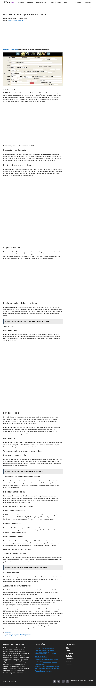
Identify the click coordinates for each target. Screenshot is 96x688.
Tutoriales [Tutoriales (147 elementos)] (39, 671)
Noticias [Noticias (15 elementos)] (49, 662)
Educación (30, 2)
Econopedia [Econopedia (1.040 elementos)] (41, 653)
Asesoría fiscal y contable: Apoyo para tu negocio (18, 634)
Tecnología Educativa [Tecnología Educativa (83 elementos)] (45, 668)
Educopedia (88, 2)
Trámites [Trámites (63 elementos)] (56, 668)
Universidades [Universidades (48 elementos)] (47, 671)
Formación (21, 2)
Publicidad (69, 656)
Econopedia (78, 2)
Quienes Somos (75, 680)
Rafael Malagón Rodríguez (16, 20)
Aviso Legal (83, 680)
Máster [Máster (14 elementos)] (45, 662)
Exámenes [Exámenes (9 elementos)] (56, 659)
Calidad (68, 650)
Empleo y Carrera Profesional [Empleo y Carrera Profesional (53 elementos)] (44, 659)
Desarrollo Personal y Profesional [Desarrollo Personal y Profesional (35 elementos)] (44, 650)
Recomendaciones (41, 2)
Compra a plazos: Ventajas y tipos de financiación (18, 636)
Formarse (6, 49)
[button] (90, 7)
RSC (67, 648)
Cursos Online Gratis (55, 2)
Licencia (68, 661)
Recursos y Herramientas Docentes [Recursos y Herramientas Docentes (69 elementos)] (47, 666)
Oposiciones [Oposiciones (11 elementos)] (54, 662)
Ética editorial (70, 658)
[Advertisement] (33, 33)
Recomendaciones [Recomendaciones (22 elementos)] (39, 664)
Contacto (90, 680)
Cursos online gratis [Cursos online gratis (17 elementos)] (39, 648)
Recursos (68, 2)
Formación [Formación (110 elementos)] (39, 662)
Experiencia (69, 653)
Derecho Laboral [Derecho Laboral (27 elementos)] (49, 648)
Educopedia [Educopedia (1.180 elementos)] (41, 656)
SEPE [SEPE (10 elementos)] (36, 668)
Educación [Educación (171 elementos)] (52, 653)
